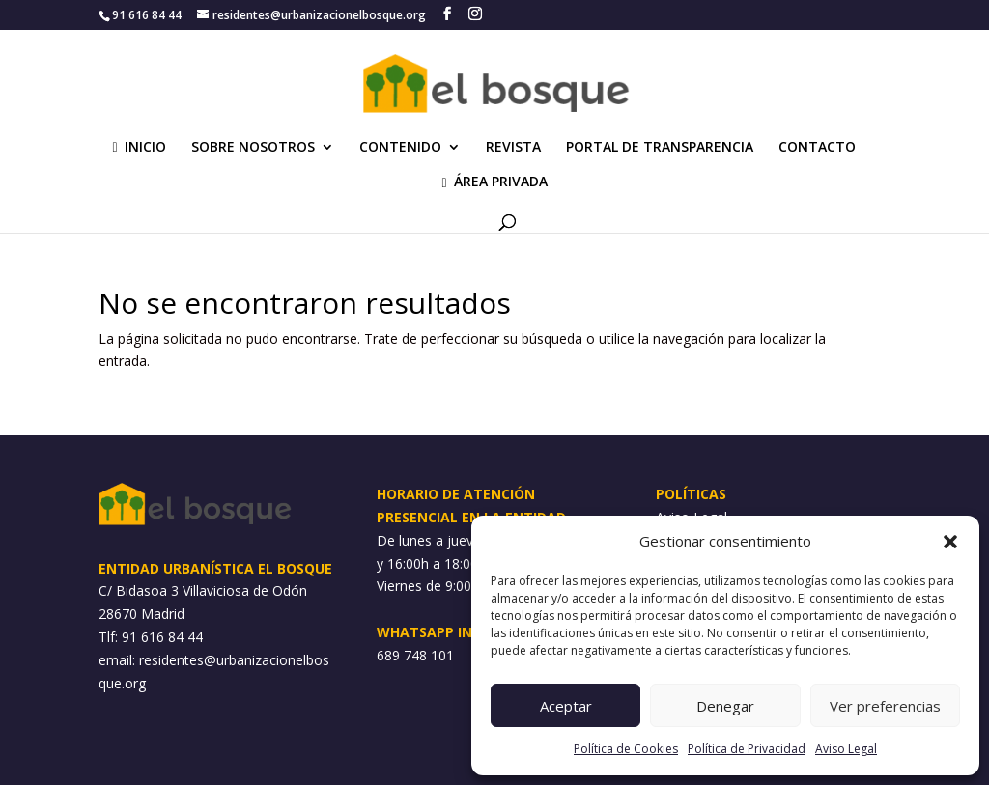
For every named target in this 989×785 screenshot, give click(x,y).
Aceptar (566, 705)
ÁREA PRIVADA (494, 182)
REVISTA (513, 147)
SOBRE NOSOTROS (253, 147)
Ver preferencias (885, 705)
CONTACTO (817, 147)
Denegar (725, 705)
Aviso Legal (846, 749)
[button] (950, 541)
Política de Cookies (626, 749)
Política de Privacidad (746, 749)
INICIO (138, 147)
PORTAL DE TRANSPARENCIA (659, 147)
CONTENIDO (400, 147)
